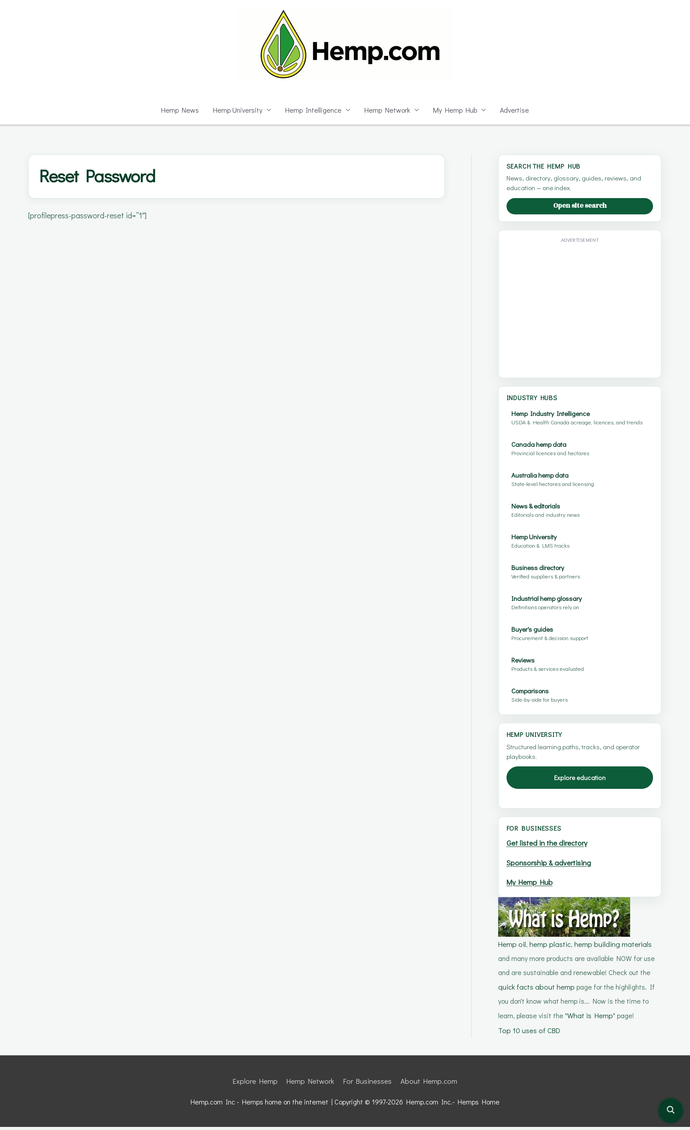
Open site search (580, 206)
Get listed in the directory (548, 850)
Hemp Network (388, 110)
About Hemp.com (428, 1084)
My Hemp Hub (456, 110)
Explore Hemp (257, 1084)
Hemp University (236, 110)
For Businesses (368, 1084)
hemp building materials (611, 949)
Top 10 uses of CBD (529, 1034)
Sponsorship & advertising (551, 869)
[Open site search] (671, 1111)
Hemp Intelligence (314, 110)
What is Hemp (571, 1019)
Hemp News (177, 110)
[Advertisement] (580, 307)
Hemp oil (512, 949)
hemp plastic (549, 949)
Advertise (517, 110)
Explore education (580, 784)
